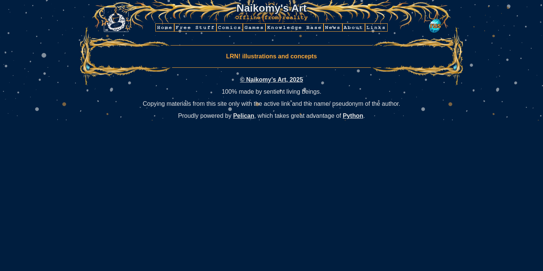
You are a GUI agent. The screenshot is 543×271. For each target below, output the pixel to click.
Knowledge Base (294, 27)
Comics (229, 27)
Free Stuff (195, 27)
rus (435, 25)
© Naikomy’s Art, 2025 (271, 79)
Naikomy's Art (271, 8)
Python (353, 116)
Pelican (243, 116)
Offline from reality (271, 17)
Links (376, 27)
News (333, 27)
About (354, 27)
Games (254, 27)
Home (165, 27)
